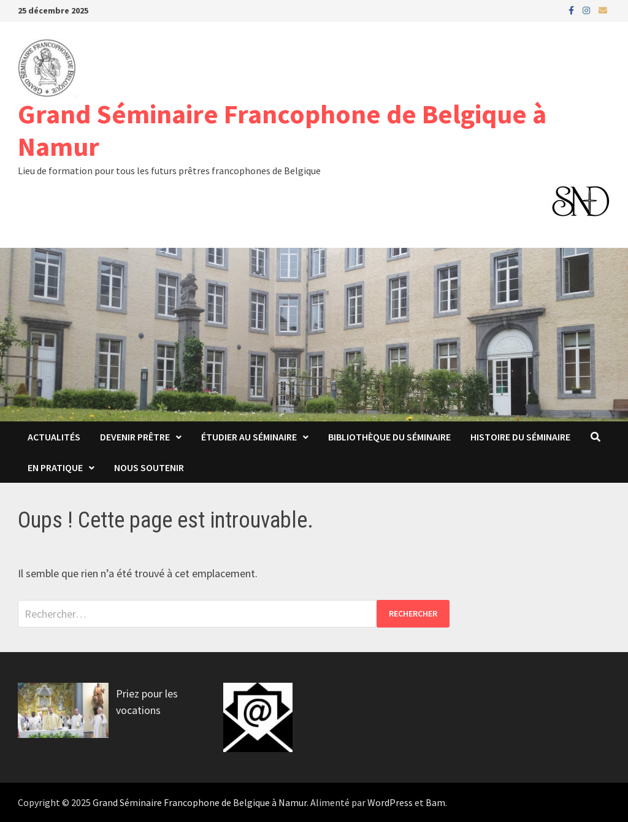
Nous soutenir (149, 467)
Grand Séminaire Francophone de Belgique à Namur (282, 130)
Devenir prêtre (135, 437)
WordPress (390, 802)
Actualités (54, 437)
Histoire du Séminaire (520, 437)
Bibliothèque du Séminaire (389, 437)
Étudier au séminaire (249, 437)
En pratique (55, 467)
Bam (435, 802)
